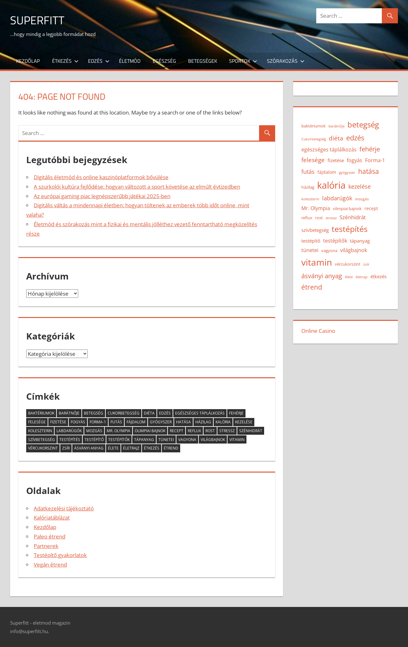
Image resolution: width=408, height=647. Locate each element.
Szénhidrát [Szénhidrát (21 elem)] (250, 430)
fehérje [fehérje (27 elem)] (236, 413)
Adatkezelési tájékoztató (64, 508)
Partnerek (46, 546)
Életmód (129, 61)
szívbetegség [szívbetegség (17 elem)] (41, 439)
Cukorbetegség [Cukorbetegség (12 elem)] (123, 413)
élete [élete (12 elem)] (113, 448)
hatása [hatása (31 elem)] (183, 422)
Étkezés (65, 61)
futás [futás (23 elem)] (116, 422)
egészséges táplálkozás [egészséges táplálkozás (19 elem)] (200, 413)
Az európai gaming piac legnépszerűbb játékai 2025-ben (102, 196)
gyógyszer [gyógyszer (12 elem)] (161, 422)
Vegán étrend (50, 564)
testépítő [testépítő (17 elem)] (94, 439)
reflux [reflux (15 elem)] (194, 430)
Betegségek (202, 61)
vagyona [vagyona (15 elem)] (187, 439)
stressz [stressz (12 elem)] (227, 430)
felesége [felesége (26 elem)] (37, 422)
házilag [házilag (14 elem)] (203, 422)
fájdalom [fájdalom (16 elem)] (136, 422)
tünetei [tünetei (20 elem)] (166, 439)
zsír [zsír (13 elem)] (66, 448)
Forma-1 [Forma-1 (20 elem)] (98, 422)
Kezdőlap (28, 61)
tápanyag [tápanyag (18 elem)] (144, 439)
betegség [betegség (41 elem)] (93, 413)
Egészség (164, 61)
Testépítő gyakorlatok (60, 555)
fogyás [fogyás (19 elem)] (78, 422)
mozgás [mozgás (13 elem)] (94, 430)
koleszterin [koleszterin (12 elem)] (40, 430)
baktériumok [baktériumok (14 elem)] (41, 413)
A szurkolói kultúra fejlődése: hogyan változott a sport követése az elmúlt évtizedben (137, 186)
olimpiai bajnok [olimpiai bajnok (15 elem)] (150, 430)
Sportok (243, 61)
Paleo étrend (49, 536)
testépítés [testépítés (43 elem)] (69, 439)
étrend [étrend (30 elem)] (171, 448)
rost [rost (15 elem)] (210, 430)
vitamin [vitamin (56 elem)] (237, 439)
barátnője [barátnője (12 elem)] (69, 413)
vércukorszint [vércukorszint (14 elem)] (43, 448)
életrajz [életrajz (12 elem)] (131, 448)
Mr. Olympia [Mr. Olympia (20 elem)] (118, 430)
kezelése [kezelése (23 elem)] (243, 422)
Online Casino (318, 330)
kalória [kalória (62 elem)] (223, 422)
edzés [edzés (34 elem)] (165, 413)
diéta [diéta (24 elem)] (149, 413)
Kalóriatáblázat (52, 517)
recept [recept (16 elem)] (176, 430)
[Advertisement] (213, 24)
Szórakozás (286, 61)
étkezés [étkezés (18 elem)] (151, 448)
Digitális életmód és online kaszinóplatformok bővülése (101, 177)
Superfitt (37, 20)
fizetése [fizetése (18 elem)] (58, 422)
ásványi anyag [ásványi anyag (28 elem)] (88, 448)
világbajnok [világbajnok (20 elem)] (213, 439)
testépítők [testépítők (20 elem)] (119, 439)
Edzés (98, 61)
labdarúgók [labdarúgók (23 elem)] (69, 430)
